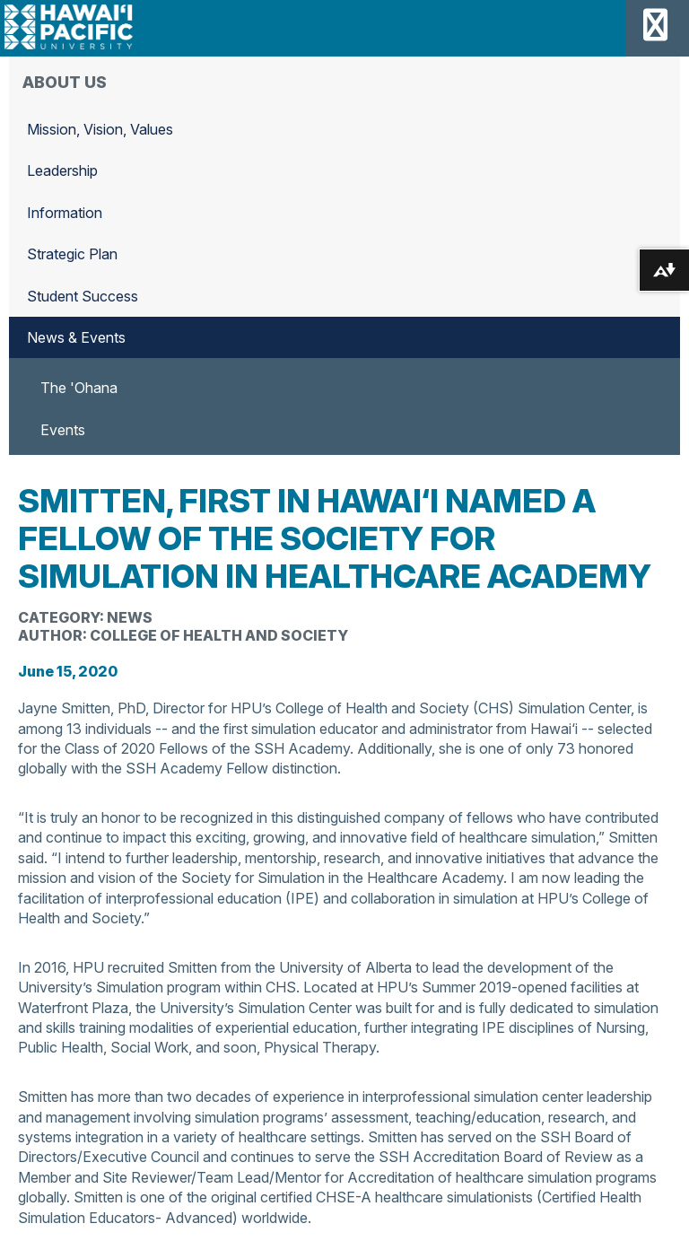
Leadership (62, 170)
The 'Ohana (79, 388)
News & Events (76, 337)
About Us (64, 82)
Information (64, 213)
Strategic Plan (72, 254)
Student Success (82, 296)
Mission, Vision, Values (100, 129)
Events (62, 430)
